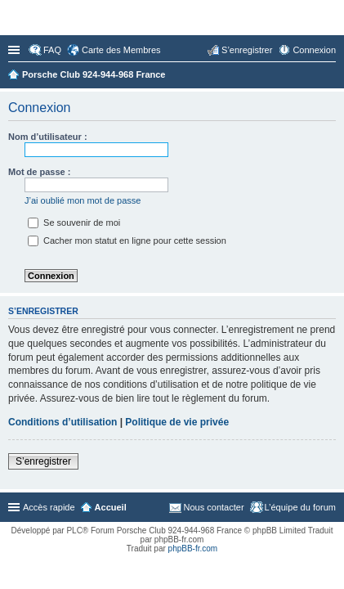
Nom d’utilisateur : (47, 137)
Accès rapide (15, 50)
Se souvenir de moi (74, 222)
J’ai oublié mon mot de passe (83, 200)
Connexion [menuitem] (314, 50)
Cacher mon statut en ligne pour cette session (127, 240)
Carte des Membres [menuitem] (121, 50)
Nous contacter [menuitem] (214, 507)
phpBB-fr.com (193, 548)
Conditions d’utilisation (62, 422)
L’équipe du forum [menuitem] (300, 507)
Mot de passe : (39, 172)
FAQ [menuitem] (52, 50)
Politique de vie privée (177, 422)
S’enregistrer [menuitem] (246, 50)
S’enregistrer (43, 461)
